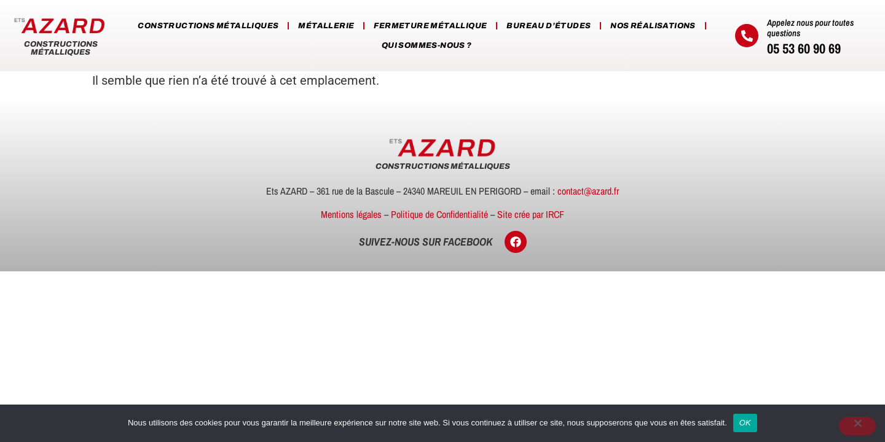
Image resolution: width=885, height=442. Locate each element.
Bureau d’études (548, 25)
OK (745, 422)
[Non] (857, 426)
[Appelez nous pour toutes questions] (746, 35)
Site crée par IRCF (530, 214)
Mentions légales (351, 214)
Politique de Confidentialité (439, 214)
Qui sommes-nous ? (427, 45)
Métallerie (326, 25)
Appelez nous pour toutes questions (810, 28)
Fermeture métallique (430, 25)
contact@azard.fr (588, 191)
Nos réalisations (652, 25)
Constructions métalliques (208, 25)
